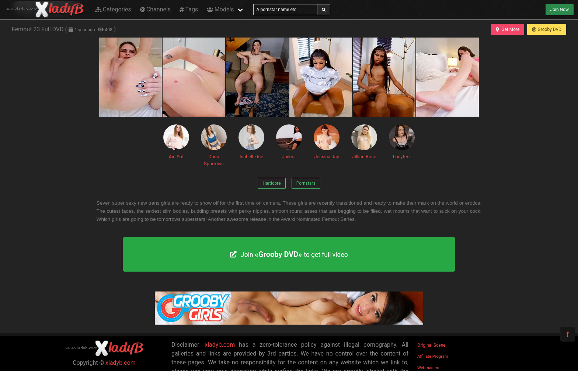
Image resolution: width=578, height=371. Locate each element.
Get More (507, 29)
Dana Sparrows (214, 145)
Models (220, 9)
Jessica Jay (327, 141)
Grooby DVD (546, 29)
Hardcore (271, 183)
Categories (113, 9)
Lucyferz (402, 141)
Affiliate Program (432, 356)
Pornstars (306, 183)
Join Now (559, 9)
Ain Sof (176, 141)
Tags (189, 9)
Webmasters (429, 367)
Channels (155, 9)
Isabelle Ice (251, 141)
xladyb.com (120, 362)
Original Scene (431, 345)
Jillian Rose (364, 141)
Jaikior (289, 141)
